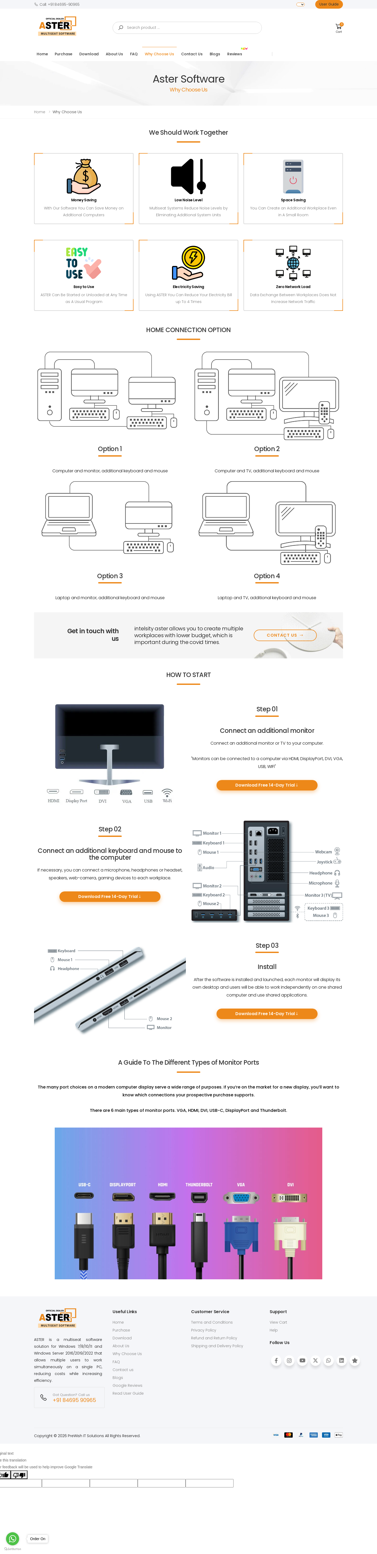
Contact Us (192, 54)
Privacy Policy (203, 1330)
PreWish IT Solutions (86, 1435)
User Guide (329, 4)
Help (274, 1330)
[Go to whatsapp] (12, 1538)
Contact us (123, 1369)
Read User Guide (128, 1393)
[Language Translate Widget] (300, 4)
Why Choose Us (159, 54)
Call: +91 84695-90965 (57, 4)
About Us (114, 54)
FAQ (134, 54)
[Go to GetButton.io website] (12, 1548)
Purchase (63, 54)
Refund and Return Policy (214, 1338)
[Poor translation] (19, 1474)
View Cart (278, 1322)
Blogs (215, 54)
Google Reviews (127, 1385)
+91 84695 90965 (74, 1400)
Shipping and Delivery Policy (217, 1346)
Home (42, 54)
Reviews (236, 52)
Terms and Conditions (212, 1322)
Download (89, 54)
